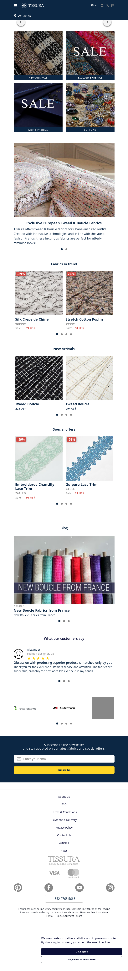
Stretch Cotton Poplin (84, 319)
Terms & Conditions (64, 812)
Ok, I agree (82, 951)
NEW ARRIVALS (38, 77)
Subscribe (64, 770)
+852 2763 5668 (64, 899)
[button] (21, 22)
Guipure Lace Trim (82, 484)
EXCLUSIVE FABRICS (90, 77)
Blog (64, 528)
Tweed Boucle (27, 404)
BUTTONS (90, 129)
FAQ (64, 804)
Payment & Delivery (64, 820)
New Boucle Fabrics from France (42, 610)
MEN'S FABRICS (38, 129)
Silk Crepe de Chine (32, 319)
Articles (64, 843)
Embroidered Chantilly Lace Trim (34, 486)
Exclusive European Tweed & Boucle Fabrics (64, 223)
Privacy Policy (64, 827)
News (64, 850)
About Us (64, 796)
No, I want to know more (81, 959)
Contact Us (24, 15)
